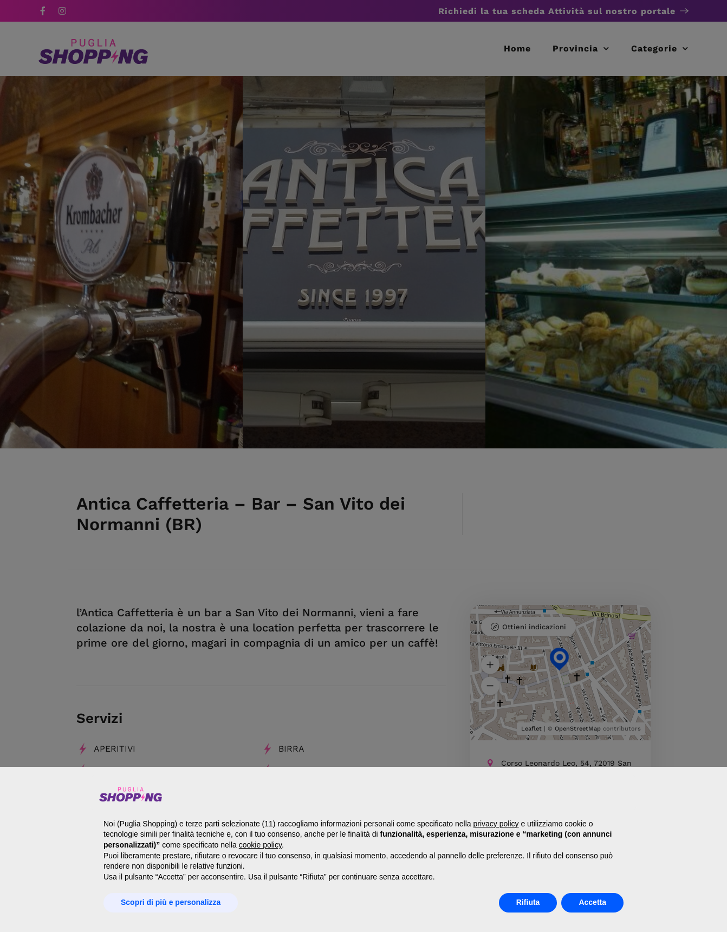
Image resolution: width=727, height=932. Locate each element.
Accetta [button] (592, 902)
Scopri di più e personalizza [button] (170, 902)
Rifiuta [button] (528, 902)
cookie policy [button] (260, 844)
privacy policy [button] (495, 823)
